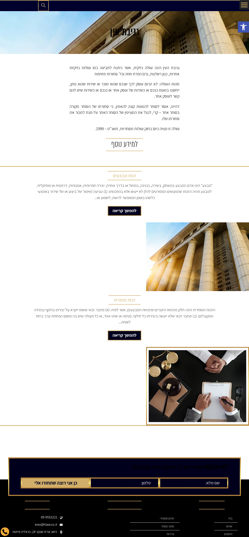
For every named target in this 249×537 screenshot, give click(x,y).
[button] (243, 27)
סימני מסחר (167, 526)
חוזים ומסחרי (167, 518)
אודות (229, 526)
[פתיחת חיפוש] (43, 5)
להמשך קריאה (124, 210)
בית (230, 518)
